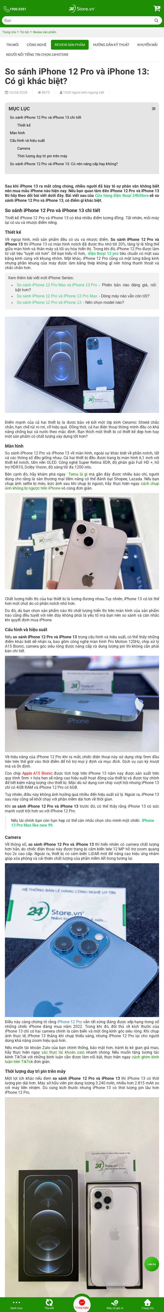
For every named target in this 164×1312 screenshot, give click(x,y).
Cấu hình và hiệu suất (28, 140)
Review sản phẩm (70, 45)
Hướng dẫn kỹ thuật (111, 45)
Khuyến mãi (147, 45)
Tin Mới (12, 45)
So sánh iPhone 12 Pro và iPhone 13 (49, 302)
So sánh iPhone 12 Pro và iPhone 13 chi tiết (46, 117)
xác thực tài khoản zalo (63, 1052)
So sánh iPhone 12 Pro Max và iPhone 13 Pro (57, 285)
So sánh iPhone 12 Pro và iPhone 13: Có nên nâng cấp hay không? (64, 164)
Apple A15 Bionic (37, 773)
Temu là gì (77, 474)
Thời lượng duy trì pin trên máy (42, 156)
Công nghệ (37, 45)
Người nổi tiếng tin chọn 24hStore (37, 55)
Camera (24, 148)
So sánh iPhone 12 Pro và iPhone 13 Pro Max (57, 296)
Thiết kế (24, 125)
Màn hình (18, 133)
